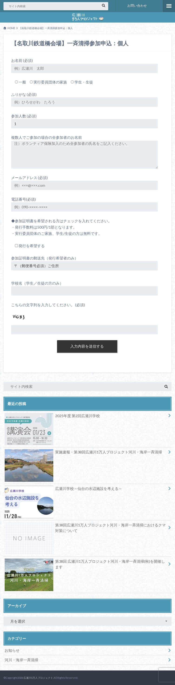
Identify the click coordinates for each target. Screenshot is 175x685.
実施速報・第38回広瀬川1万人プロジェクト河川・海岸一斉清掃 (83, 453)
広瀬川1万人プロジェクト (38, 677)
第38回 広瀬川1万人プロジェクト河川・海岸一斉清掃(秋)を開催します (85, 565)
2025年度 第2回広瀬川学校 (52, 416)
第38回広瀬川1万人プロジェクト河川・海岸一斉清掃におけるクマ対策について (85, 528)
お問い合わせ (137, 5)
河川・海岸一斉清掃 (21, 660)
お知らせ (12, 650)
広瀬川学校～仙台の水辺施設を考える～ (63, 489)
